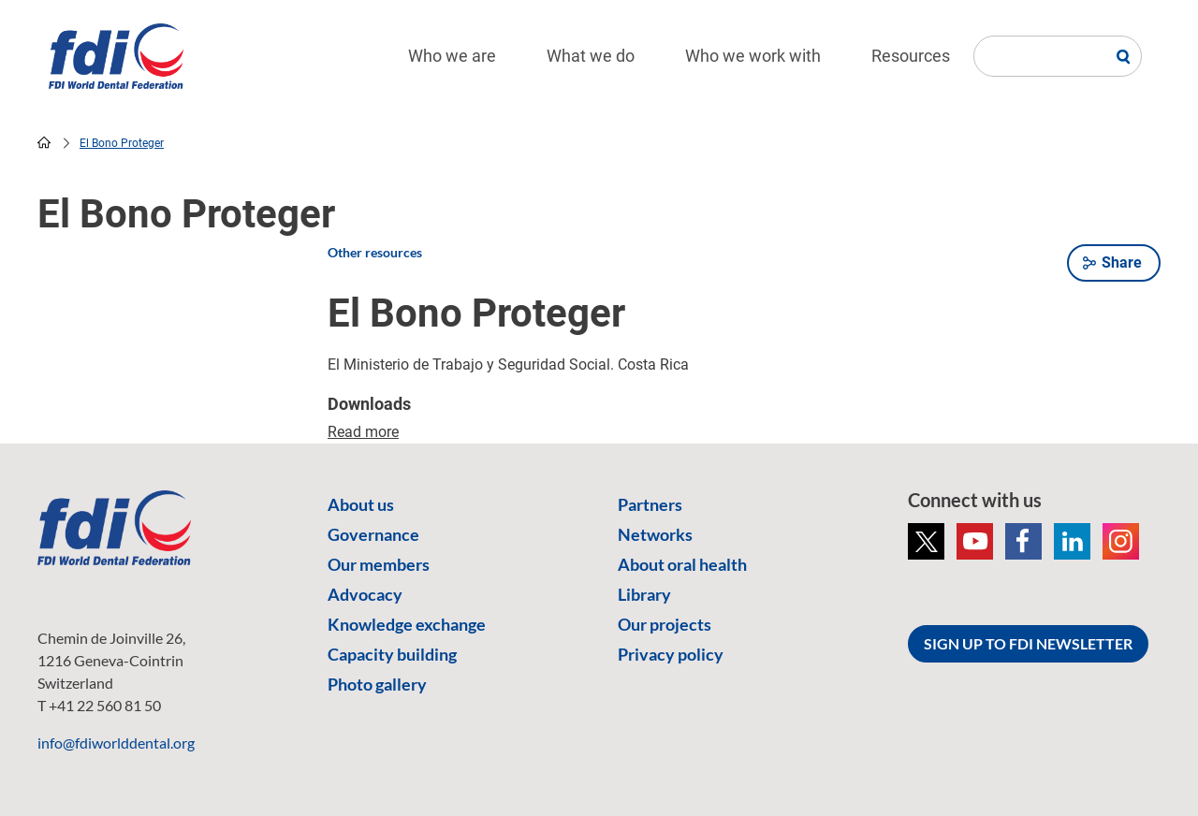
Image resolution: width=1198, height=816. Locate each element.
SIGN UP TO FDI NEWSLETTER (1028, 643)
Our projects (664, 624)
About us (361, 504)
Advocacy (365, 594)
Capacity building (392, 654)
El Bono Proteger (122, 143)
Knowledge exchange (407, 624)
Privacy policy (670, 654)
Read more (363, 432)
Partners (650, 504)
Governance (373, 534)
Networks (655, 534)
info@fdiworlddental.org (116, 742)
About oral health (682, 564)
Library (644, 594)
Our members (379, 564)
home (44, 142)
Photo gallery (377, 684)
